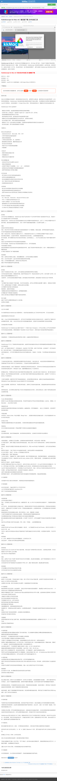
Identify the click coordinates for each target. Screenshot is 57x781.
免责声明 (19, 779)
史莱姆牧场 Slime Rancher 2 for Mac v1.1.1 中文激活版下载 (17, 762)
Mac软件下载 (31, 779)
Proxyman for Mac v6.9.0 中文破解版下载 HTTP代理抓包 (40, 763)
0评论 (31, 21)
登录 (55, 7)
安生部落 (23, 779)
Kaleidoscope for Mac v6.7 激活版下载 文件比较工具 (19, 20)
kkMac (28, 1)
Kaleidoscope (10, 757)
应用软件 (10, 16)
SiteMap (35, 779)
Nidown (26, 779)
